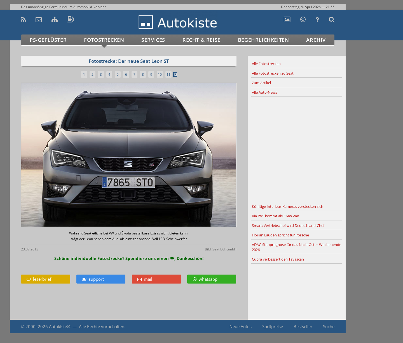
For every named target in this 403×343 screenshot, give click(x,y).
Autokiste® (59, 326)
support (93, 279)
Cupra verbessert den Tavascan (278, 259)
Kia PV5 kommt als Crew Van (275, 215)
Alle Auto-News (264, 92)
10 (160, 74)
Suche (328, 326)
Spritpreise (272, 326)
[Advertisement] (297, 149)
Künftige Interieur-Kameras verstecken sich (287, 206)
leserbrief (39, 279)
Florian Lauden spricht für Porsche (280, 235)
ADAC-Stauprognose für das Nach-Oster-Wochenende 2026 (296, 247)
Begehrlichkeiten (263, 39)
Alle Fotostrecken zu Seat (273, 73)
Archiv (316, 39)
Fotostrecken (104, 39)
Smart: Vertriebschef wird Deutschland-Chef (288, 225)
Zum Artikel (261, 82)
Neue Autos (240, 326)
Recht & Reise (201, 39)
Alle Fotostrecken (266, 63)
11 (168, 74)
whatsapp (205, 279)
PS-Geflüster (48, 39)
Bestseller (303, 326)
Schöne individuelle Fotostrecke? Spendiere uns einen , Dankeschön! (128, 258)
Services (153, 39)
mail (144, 279)
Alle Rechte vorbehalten (101, 326)
